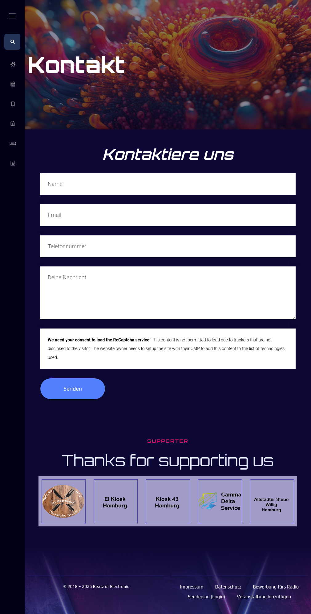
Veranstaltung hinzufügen (264, 596)
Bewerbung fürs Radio (276, 586)
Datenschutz (228, 586)
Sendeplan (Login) (206, 596)
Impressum (192, 586)
